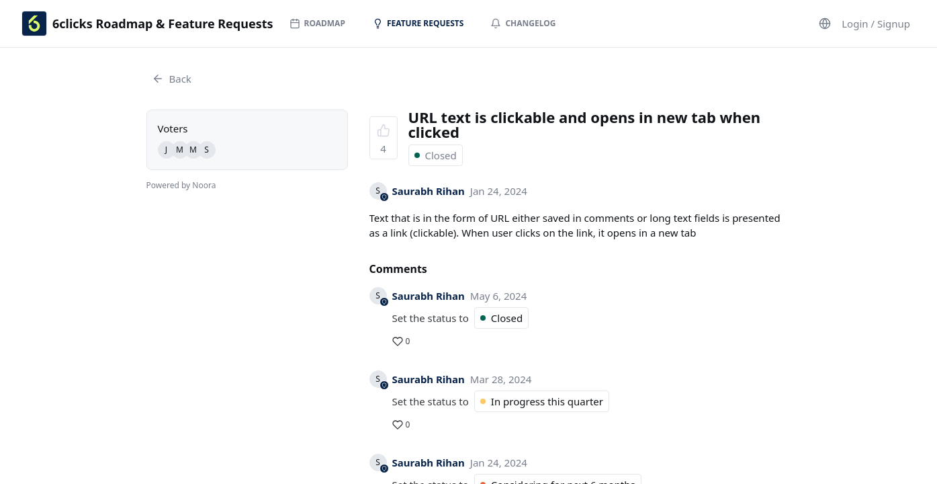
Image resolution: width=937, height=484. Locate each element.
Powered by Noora (181, 185)
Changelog (522, 23)
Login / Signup (876, 23)
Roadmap (317, 23)
